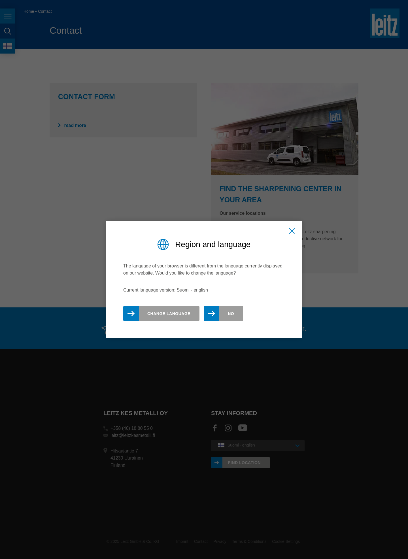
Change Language (168, 313)
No (231, 313)
